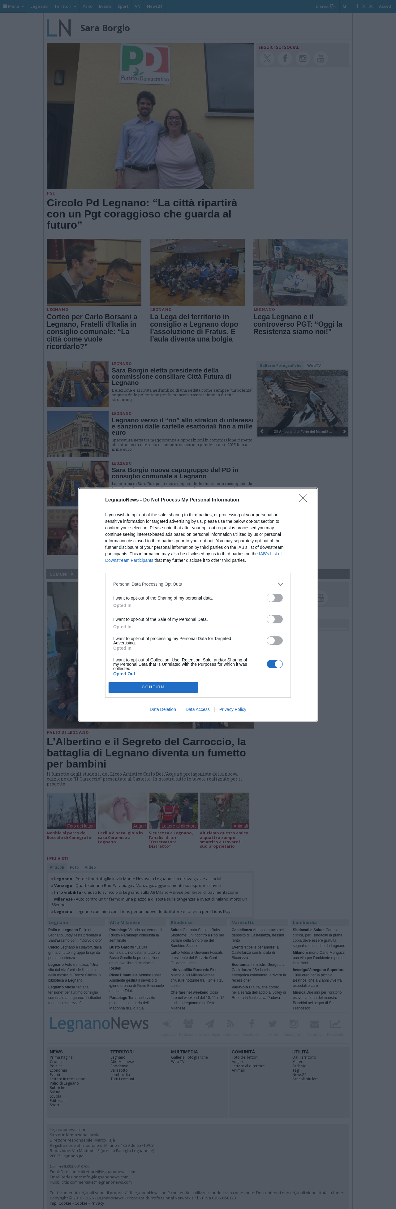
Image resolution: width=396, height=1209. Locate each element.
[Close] (305, 500)
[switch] (275, 598)
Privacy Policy (232, 709)
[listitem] (198, 584)
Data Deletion (163, 709)
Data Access (198, 709)
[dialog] (198, 604)
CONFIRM (153, 687)
